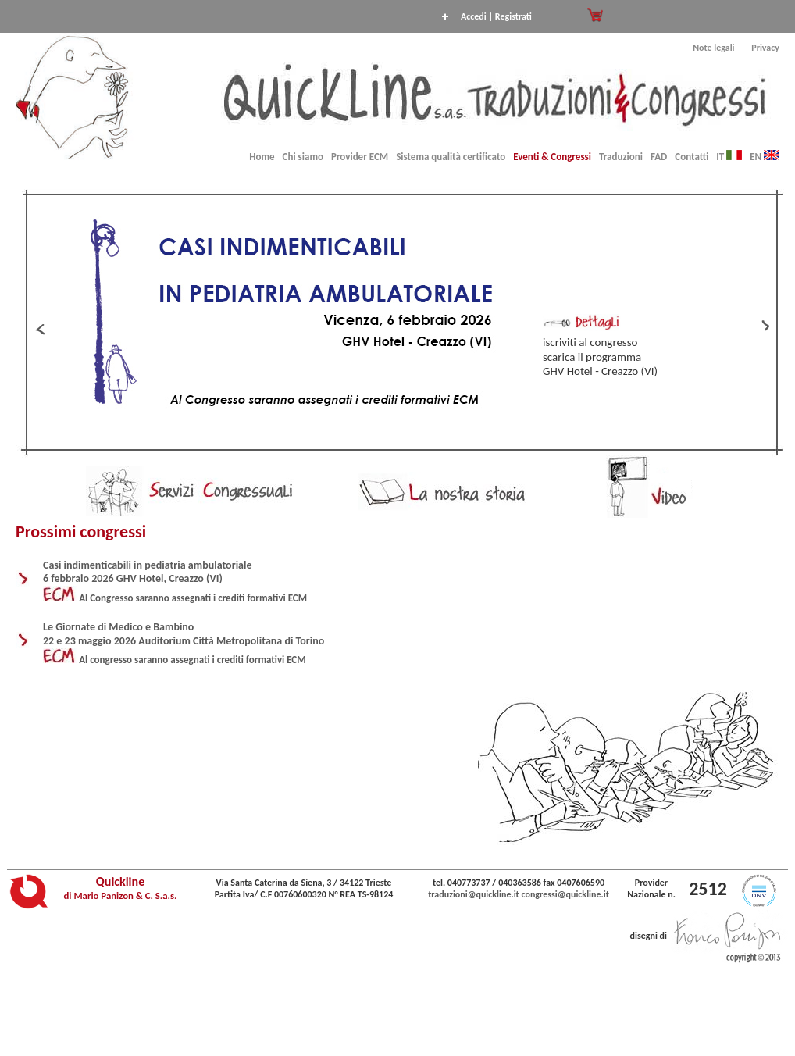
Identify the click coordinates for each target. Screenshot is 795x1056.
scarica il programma (592, 357)
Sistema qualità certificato (450, 156)
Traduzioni (621, 156)
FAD (659, 156)
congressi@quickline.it (565, 894)
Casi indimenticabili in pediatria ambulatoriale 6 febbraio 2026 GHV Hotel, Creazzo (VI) (147, 572)
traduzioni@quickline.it (473, 894)
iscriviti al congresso (590, 342)
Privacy (765, 47)
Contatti (691, 156)
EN (764, 156)
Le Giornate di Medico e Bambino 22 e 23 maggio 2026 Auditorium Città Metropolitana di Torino (183, 634)
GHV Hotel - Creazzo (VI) (600, 371)
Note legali (713, 47)
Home (261, 156)
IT (729, 156)
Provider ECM (359, 156)
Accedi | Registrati (496, 16)
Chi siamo (303, 156)
